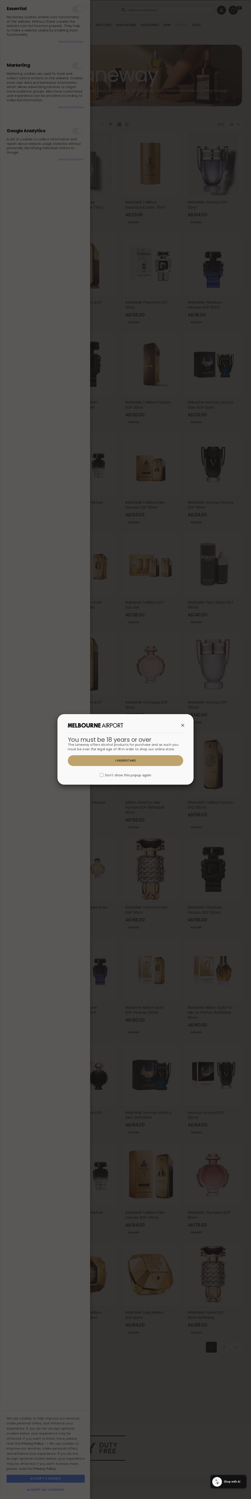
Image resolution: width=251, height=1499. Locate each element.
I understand (125, 760)
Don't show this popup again (128, 775)
